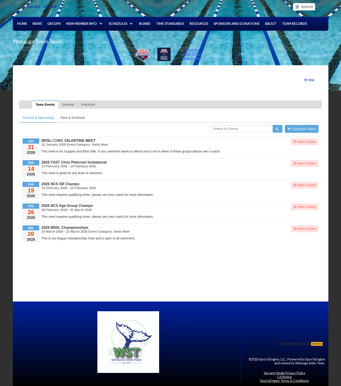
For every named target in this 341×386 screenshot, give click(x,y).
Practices (88, 104)
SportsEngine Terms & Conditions (284, 381)
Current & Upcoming (38, 117)
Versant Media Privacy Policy (284, 373)
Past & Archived (73, 117)
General (68, 104)
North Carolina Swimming (191, 54)
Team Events (45, 104)
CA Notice (284, 377)
